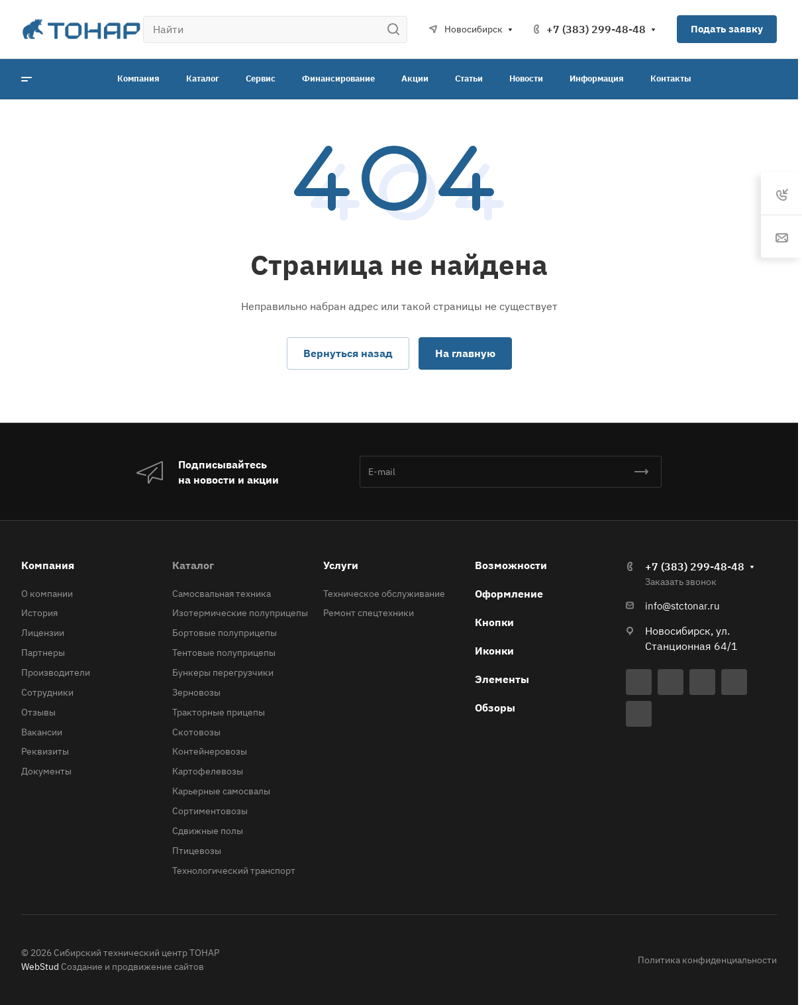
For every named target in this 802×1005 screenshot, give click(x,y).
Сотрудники (47, 692)
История (39, 613)
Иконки (494, 650)
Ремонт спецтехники (368, 613)
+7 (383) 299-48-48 (596, 29)
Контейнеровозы (209, 751)
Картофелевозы (207, 771)
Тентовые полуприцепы (224, 653)
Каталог (193, 565)
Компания (47, 565)
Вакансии (41, 732)
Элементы (502, 679)
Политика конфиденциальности (707, 960)
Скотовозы (196, 732)
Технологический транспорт (233, 870)
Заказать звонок (681, 582)
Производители (55, 672)
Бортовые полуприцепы (224, 633)
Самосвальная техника (221, 594)
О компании (47, 594)
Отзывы (38, 712)
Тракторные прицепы (218, 712)
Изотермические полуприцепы (240, 613)
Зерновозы (196, 692)
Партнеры (43, 653)
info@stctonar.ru (682, 606)
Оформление (509, 593)
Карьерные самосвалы (221, 791)
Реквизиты (45, 751)
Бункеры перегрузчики (223, 672)
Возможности (511, 565)
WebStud (40, 967)
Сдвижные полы (207, 831)
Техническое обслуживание (384, 594)
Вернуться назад (348, 353)
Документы (46, 771)
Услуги (340, 565)
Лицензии (42, 633)
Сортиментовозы (210, 811)
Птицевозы (196, 851)
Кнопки (494, 622)
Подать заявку (727, 29)
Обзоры (495, 707)
